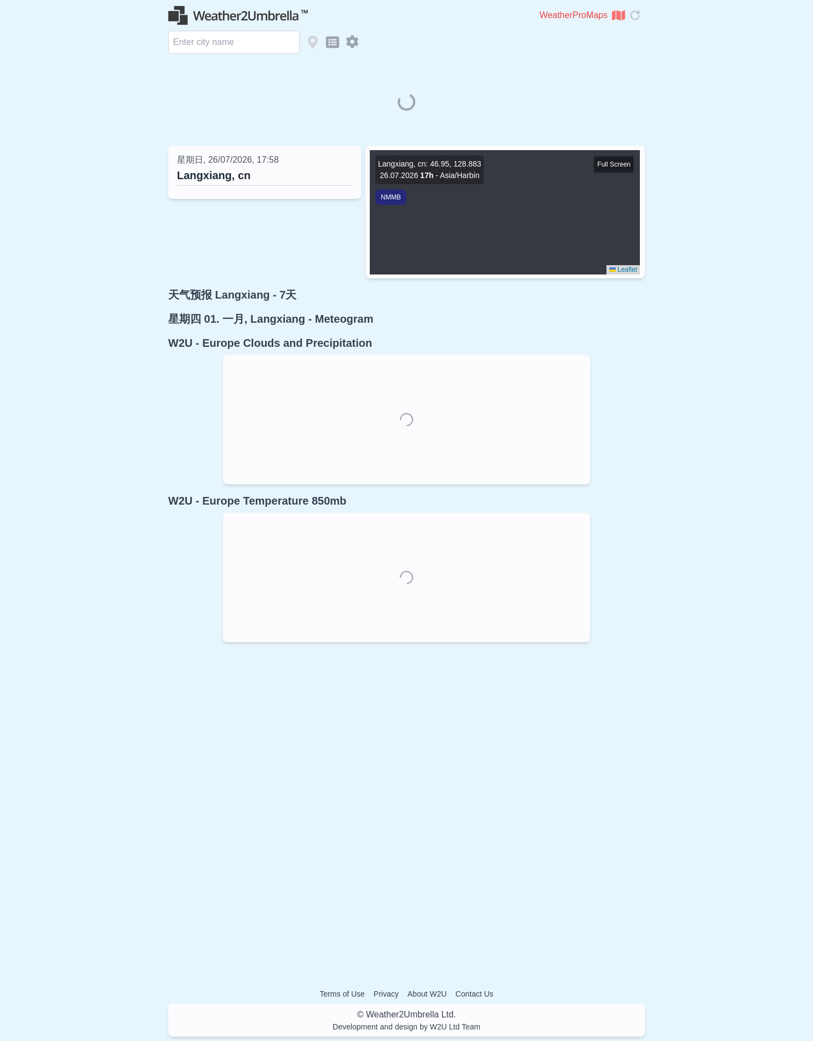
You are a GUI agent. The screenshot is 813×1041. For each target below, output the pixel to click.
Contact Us (474, 993)
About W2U (427, 993)
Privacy (386, 993)
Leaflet (623, 269)
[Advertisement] (406, 806)
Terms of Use (341, 993)
